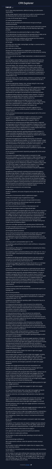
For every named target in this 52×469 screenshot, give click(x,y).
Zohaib (28, 465)
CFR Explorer (26, 3)
